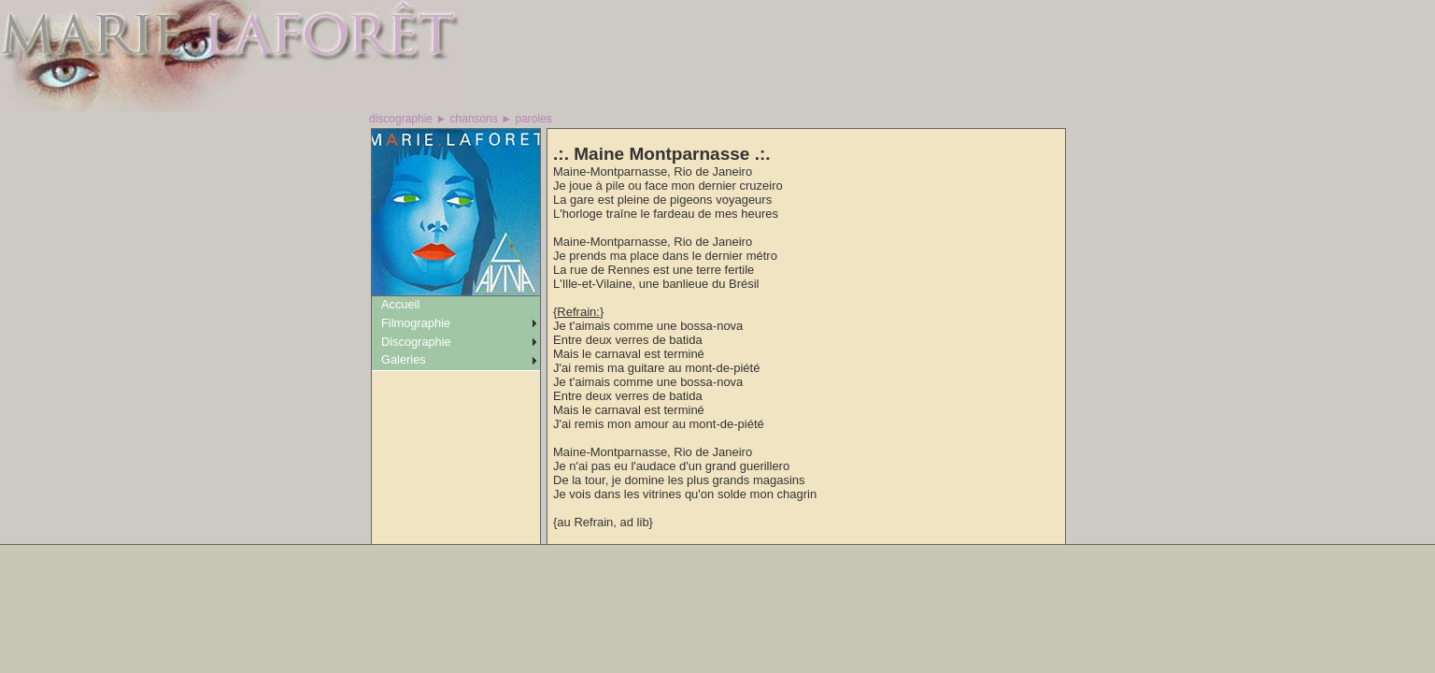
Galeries (403, 359)
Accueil (400, 304)
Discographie (416, 342)
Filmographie (415, 323)
